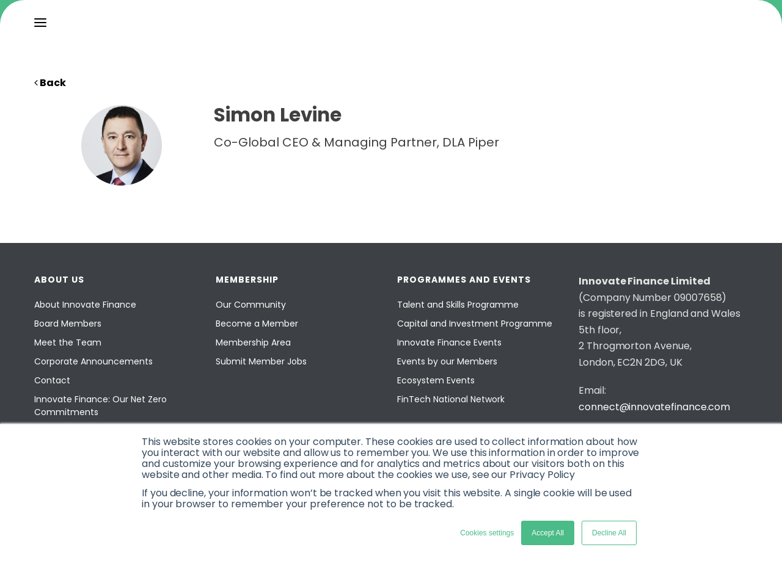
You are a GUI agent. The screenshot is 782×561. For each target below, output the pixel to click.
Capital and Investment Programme (474, 323)
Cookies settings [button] (487, 533)
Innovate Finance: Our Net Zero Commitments (100, 405)
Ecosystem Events (436, 380)
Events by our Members (447, 361)
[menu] (40, 22)
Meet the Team (67, 342)
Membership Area (253, 342)
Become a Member (257, 323)
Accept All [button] (548, 533)
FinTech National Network (451, 399)
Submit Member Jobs (261, 361)
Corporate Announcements (93, 361)
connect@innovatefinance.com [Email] (654, 407)
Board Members (67, 323)
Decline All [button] (609, 533)
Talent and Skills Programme (458, 305)
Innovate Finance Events (449, 342)
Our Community (251, 305)
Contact (52, 380)
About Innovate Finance (85, 305)
